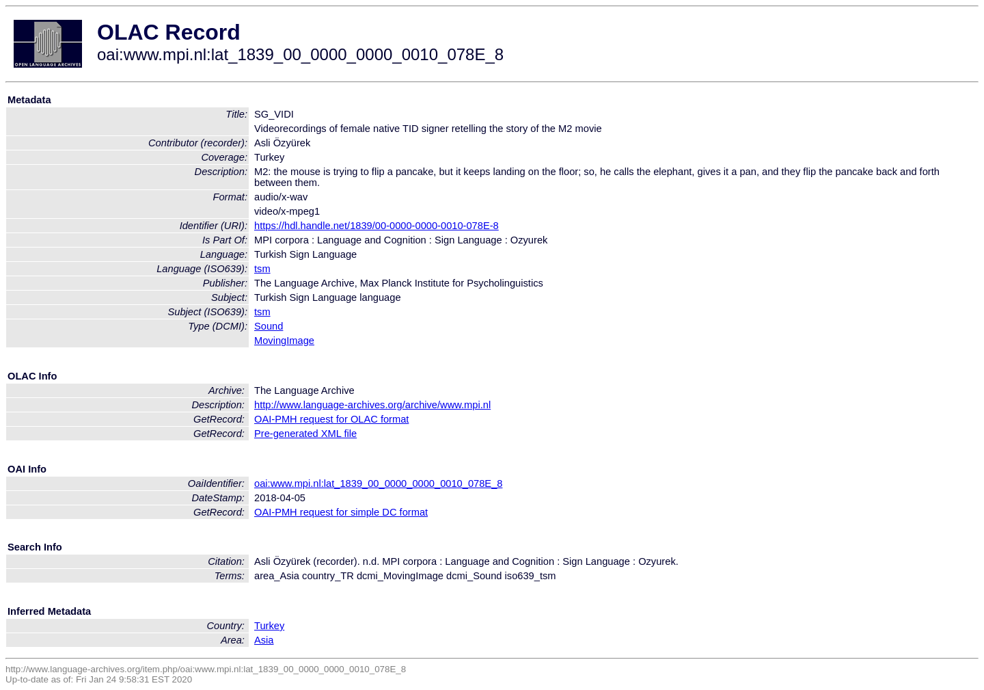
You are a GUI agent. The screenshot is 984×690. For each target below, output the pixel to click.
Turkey (269, 625)
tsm (262, 268)
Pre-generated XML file (305, 433)
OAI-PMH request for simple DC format (341, 512)
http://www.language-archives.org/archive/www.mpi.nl (372, 404)
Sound (268, 326)
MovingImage (284, 340)
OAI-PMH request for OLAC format (331, 419)
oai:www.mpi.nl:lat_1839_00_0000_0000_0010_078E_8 (378, 483)
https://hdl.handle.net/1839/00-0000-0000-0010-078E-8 (376, 225)
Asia (264, 640)
